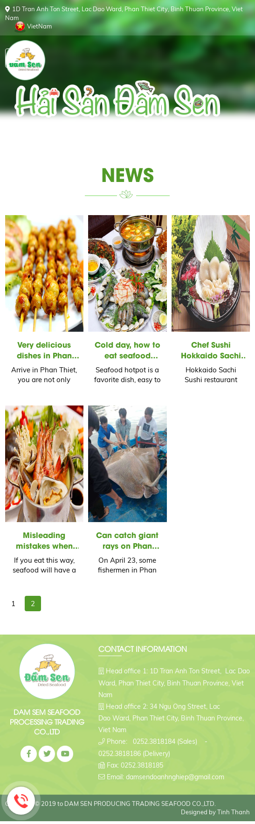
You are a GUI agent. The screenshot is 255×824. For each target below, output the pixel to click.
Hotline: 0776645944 (21, 801)
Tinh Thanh (233, 809)
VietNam (39, 26)
